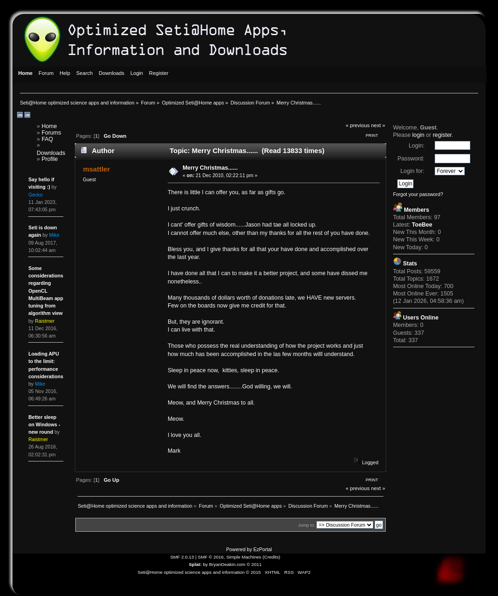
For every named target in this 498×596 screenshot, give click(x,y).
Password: (410, 158)
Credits (271, 556)
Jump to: (306, 525)
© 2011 (254, 564)
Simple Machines (243, 556)
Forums (51, 132)
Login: (417, 145)
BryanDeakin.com (227, 564)
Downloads (50, 153)
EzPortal (262, 549)
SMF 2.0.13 (182, 556)
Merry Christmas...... (209, 168)
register (442, 135)
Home (49, 126)
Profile (50, 159)
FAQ (47, 139)
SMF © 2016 (211, 556)
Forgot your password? (418, 194)
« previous (358, 125)
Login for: (413, 171)
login (418, 135)
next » (378, 125)
